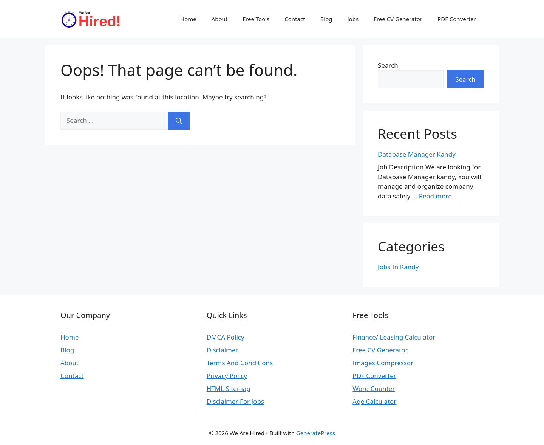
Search (388, 65)
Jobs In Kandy (398, 266)
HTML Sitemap (228, 388)
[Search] (179, 121)
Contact (294, 19)
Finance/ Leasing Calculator (393, 337)
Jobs (353, 19)
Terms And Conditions (240, 362)
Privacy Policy (227, 375)
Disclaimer (222, 350)
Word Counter (373, 388)
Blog (326, 19)
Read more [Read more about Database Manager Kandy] (435, 196)
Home (188, 19)
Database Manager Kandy (417, 154)
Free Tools (256, 19)
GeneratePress (315, 433)
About (220, 19)
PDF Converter (456, 19)
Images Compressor (382, 362)
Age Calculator (374, 401)
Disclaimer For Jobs (235, 401)
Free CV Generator (398, 19)
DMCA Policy (225, 337)
